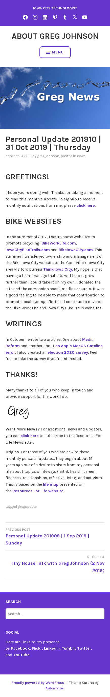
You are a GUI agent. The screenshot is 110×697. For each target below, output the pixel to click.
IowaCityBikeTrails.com (28, 249)
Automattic (55, 688)
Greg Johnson (48, 156)
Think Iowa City (57, 269)
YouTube (21, 654)
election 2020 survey (68, 352)
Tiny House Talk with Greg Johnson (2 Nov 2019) (55, 563)
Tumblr (68, 648)
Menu (55, 52)
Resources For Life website (37, 490)
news (81, 156)
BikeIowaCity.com (76, 249)
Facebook (20, 648)
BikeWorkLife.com (58, 243)
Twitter (84, 648)
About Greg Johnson (55, 36)
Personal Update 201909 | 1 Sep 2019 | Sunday (55, 536)
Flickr (37, 648)
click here (86, 205)
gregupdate (27, 506)
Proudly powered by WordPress (37, 683)
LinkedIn (52, 648)
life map (50, 484)
